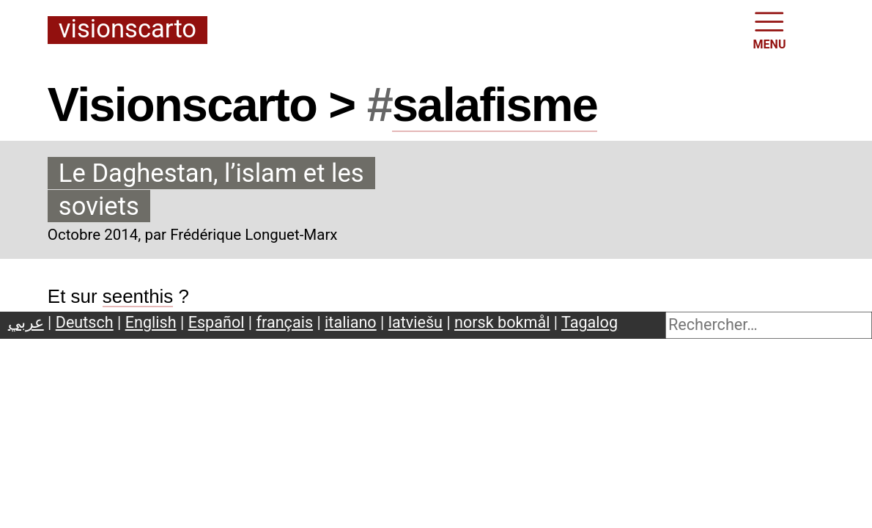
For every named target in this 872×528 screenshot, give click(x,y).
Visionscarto (127, 29)
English (151, 322)
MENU (769, 29)
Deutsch (85, 322)
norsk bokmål (502, 322)
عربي (26, 322)
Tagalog (589, 322)
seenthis (138, 296)
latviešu (415, 322)
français (285, 322)
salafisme (494, 104)
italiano (351, 322)
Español (216, 322)
